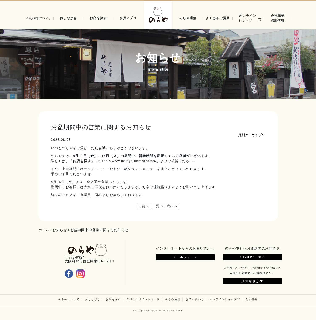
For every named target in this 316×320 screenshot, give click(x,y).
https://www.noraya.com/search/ (127, 161)
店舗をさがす (252, 282)
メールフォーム (185, 257)
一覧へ (157, 206)
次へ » (172, 206)
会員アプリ (128, 18)
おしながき (68, 18)
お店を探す (98, 18)
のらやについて (38, 18)
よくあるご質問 (218, 18)
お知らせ (59, 230)
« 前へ (144, 206)
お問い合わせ (195, 300)
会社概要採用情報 (278, 18)
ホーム (43, 230)
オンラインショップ (251, 18)
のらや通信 (188, 18)
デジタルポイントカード (143, 300)
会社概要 (251, 300)
